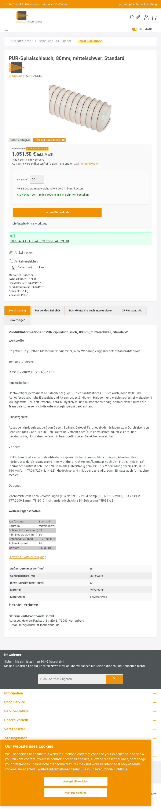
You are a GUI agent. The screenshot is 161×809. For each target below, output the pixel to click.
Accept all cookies (75, 781)
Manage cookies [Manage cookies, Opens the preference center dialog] (76, 792)
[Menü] (6, 29)
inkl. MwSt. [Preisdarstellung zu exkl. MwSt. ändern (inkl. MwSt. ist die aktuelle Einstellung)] (142, 29)
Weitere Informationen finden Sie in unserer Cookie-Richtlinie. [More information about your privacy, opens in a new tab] (82, 769)
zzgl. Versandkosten (86, 163)
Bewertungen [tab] (17, 320)
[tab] (17, 310)
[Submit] (114, 679)
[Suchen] (131, 17)
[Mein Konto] (146, 17)
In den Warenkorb (57, 212)
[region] (80, 109)
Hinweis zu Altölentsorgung (27, 557)
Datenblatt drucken (31, 267)
